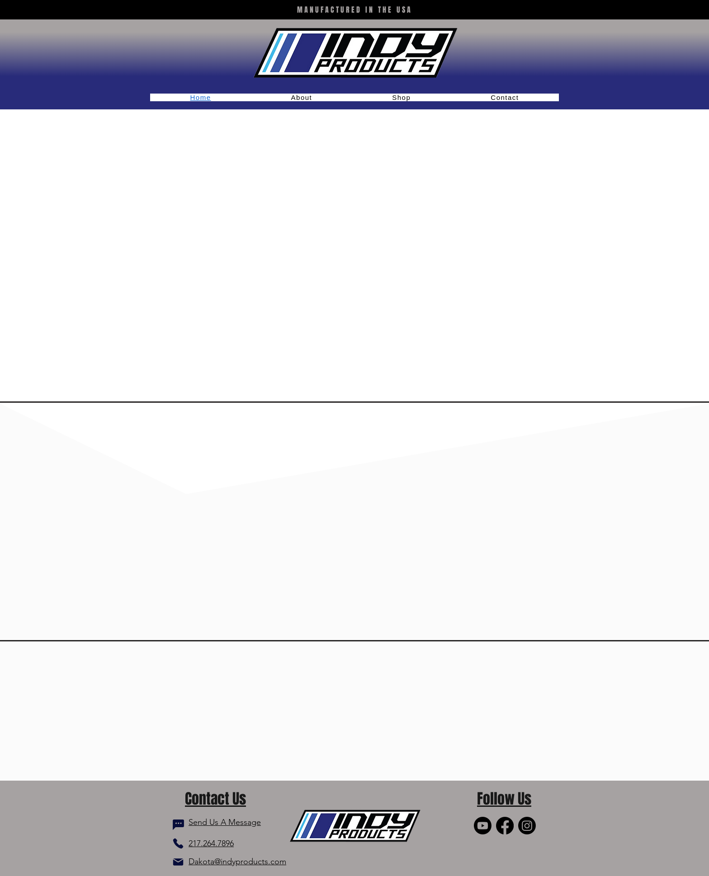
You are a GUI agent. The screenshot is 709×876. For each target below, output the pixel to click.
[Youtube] (483, 825)
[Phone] (178, 843)
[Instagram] (527, 825)
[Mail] (178, 862)
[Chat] (178, 825)
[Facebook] (505, 825)
